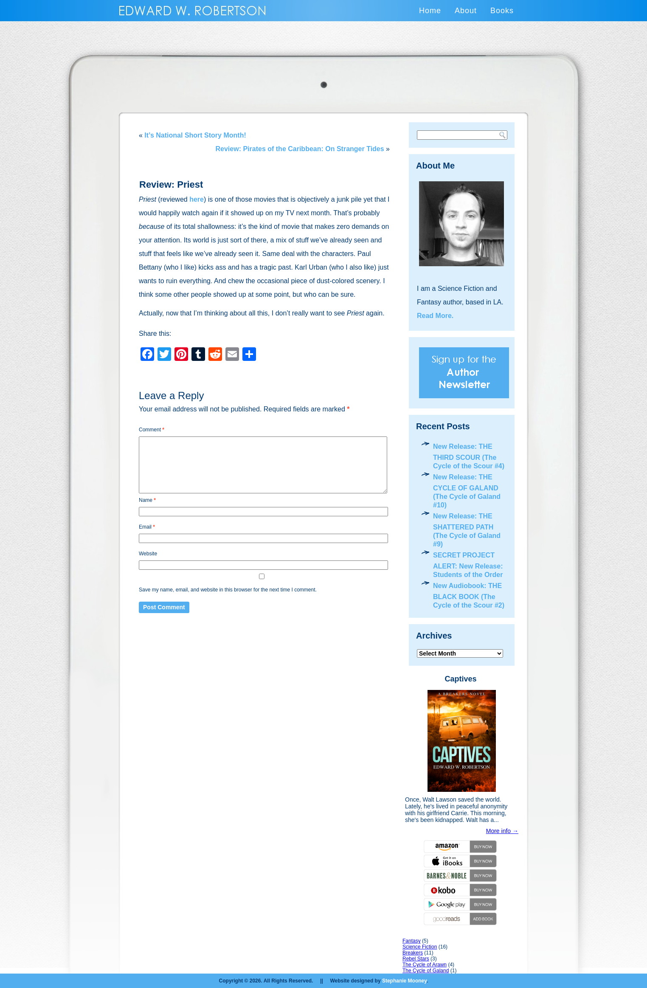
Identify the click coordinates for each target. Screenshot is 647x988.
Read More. (435, 315)
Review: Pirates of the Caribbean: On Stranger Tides (300, 148)
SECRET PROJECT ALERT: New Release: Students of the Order (468, 565)
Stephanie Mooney (404, 981)
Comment (151, 430)
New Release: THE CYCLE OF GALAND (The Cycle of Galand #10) (467, 491)
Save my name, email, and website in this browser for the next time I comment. (228, 590)
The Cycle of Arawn (424, 965)
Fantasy (411, 941)
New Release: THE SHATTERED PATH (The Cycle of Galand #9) (467, 530)
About (466, 10)
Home (430, 10)
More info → (502, 831)
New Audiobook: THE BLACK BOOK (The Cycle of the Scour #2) (468, 595)
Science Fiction (419, 947)
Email (147, 527)
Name (147, 500)
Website (148, 554)
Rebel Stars (415, 959)
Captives (460, 679)
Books (502, 10)
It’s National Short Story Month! (195, 135)
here (196, 199)
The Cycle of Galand (425, 971)
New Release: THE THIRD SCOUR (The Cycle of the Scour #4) (468, 456)
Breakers (412, 953)
